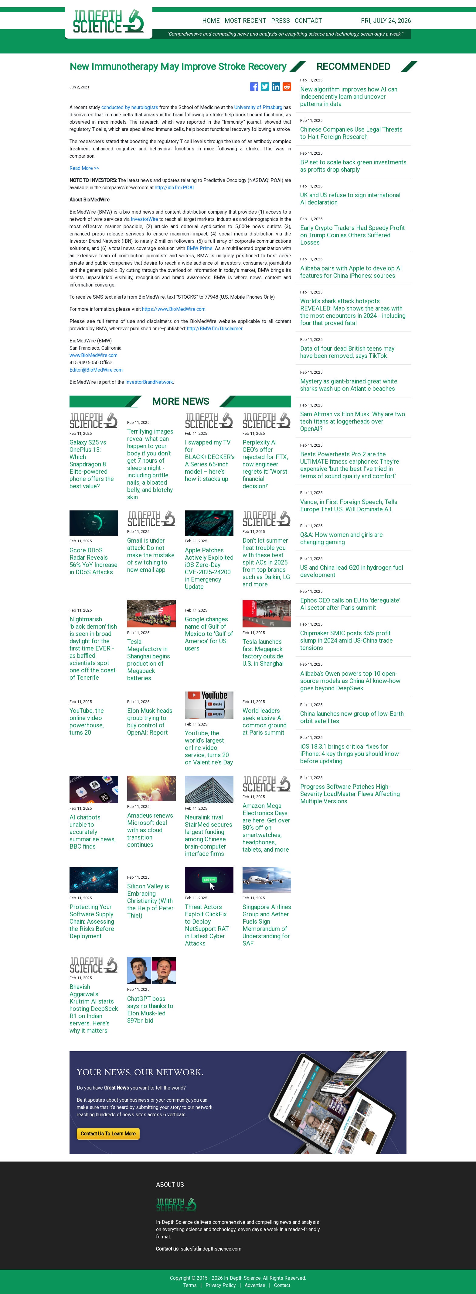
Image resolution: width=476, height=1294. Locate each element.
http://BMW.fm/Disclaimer (215, 328)
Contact (282, 1285)
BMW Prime (199, 248)
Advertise (255, 1285)
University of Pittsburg (258, 107)
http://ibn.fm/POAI (174, 187)
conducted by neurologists (129, 107)
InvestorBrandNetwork (149, 382)
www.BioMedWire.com (93, 355)
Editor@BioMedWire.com (96, 370)
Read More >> (84, 168)
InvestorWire (144, 219)
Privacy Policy (221, 1285)
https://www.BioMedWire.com (174, 309)
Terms (190, 1285)
